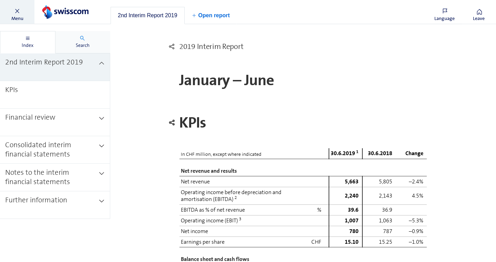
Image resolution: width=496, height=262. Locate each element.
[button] (17, 12)
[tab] (148, 15)
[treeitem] (55, 67)
